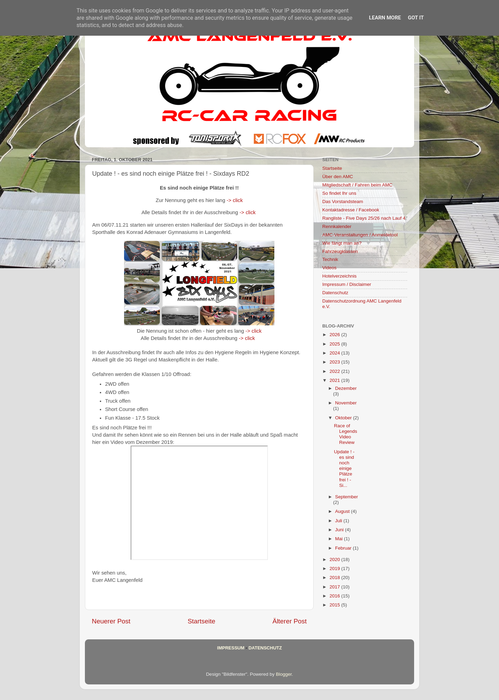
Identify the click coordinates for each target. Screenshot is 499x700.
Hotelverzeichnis (339, 276)
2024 (335, 353)
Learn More (385, 18)
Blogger (284, 674)
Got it (416, 18)
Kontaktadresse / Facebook (350, 209)
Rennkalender (336, 226)
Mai (339, 538)
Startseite (201, 621)
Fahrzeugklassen (340, 251)
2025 (335, 344)
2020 (335, 559)
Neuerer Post (111, 621)
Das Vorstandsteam (342, 201)
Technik (330, 259)
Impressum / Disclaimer (346, 284)
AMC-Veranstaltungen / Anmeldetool (360, 234)
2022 (335, 371)
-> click (235, 200)
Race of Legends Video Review (345, 434)
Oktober (344, 417)
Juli (339, 520)
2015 (335, 604)
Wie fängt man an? (341, 243)
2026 (335, 334)
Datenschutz (335, 292)
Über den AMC (337, 176)
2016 (335, 595)
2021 (335, 380)
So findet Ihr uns (339, 193)
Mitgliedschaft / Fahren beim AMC (357, 184)
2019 (335, 568)
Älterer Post (289, 621)
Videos (329, 267)
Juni (340, 529)
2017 (335, 586)
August (343, 511)
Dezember (346, 388)
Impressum (231, 647)
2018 (335, 577)
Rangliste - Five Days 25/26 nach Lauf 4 (363, 218)
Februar (344, 548)
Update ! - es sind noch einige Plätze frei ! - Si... (344, 468)
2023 (335, 362)
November (346, 402)
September (346, 496)
